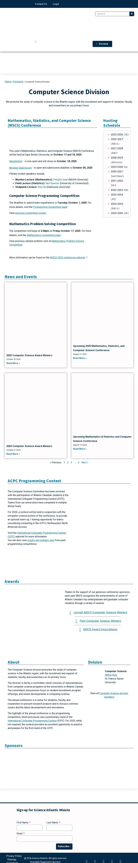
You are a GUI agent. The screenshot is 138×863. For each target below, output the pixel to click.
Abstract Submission (21, 167)
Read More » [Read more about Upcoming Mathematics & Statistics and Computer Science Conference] (80, 449)
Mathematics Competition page (44, 235)
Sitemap (11, 858)
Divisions (18, 81)
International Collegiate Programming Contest (32, 720)
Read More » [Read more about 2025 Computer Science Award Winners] (13, 363)
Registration (16, 161)
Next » (84, 462)
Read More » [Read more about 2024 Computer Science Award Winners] (13, 454)
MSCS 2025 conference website (68, 257)
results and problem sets (40, 540)
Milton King (111, 674)
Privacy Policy (14, 855)
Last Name (52, 822)
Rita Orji (42, 187)
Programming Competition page (51, 207)
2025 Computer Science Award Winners (29, 355)
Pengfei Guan (60, 179)
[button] (36, 42)
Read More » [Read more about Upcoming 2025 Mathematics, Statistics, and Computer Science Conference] (80, 358)
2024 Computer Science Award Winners (29, 446)
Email (20, 833)
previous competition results (30, 213)
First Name (23, 822)
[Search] (131, 14)
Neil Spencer (52, 183)
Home (8, 81)
